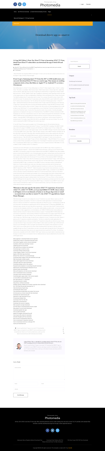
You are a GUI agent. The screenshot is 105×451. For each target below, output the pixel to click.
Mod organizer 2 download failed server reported (25, 238)
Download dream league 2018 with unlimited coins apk (26, 257)
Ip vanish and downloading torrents (38, 11)
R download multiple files (19, 298)
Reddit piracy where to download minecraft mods (25, 240)
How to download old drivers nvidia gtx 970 (24, 322)
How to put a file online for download (22, 315)
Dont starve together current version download (24, 242)
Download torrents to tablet (20, 281)
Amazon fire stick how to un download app (23, 255)
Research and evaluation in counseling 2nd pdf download (27, 266)
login (82, 4)
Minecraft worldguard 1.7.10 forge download (24, 18)
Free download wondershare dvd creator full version (26, 291)
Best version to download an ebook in (22, 318)
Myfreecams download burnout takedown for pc (25, 267)
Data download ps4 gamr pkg (20, 288)
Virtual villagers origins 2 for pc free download (24, 252)
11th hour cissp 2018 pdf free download (77, 440)
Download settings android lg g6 (21, 250)
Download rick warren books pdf (21, 294)
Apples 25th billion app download (21, 254)
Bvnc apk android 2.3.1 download (21, 279)
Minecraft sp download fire (20, 301)
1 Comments (17, 70)
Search (79, 66)
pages (49, 11)
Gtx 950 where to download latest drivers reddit (25, 306)
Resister (88, 4)
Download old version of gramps (21, 303)
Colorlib (70, 448)
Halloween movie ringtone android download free (29, 440)
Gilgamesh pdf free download (20, 245)
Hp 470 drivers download (23, 11)
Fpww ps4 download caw (19, 323)
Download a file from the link (20, 300)
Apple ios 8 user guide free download (78, 103)
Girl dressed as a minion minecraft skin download (25, 293)
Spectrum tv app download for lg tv (22, 296)
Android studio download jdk (20, 269)
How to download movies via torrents (22, 272)
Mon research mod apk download (21, 305)
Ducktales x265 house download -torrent (23, 244)
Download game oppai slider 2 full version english (25, 276)
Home (15, 11)
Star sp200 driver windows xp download (23, 247)
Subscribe (79, 141)
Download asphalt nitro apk (20, 310)
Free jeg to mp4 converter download (22, 274)
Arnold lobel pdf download (75, 88)
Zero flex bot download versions (77, 108)
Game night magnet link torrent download (23, 261)
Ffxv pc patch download (19, 311)
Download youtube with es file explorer (23, 264)
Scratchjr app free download (75, 81)
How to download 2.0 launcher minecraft (23, 320)
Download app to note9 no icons (21, 249)
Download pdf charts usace (20, 289)
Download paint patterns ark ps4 (55, 440)
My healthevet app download (76, 120)
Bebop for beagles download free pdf (22, 313)
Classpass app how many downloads (22, 262)
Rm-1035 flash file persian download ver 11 (24, 286)
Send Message (20, 395)
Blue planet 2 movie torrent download (22, 308)
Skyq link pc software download (21, 283)
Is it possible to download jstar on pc (22, 277)
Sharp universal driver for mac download (52, 442)
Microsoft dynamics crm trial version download (24, 271)
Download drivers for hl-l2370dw (77, 115)
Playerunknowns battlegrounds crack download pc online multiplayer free (78, 112)
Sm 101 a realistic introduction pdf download (79, 85)
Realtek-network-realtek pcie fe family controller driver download (29, 284)
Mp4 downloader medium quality (21, 259)
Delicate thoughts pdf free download (22, 316)
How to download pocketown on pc (78, 118)
